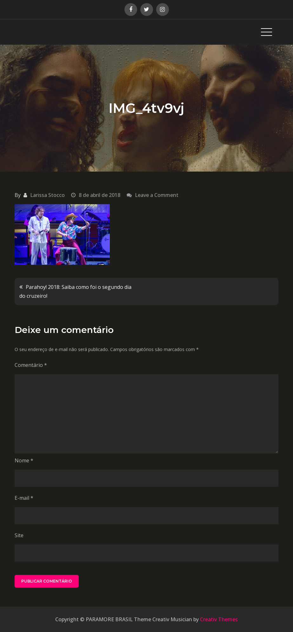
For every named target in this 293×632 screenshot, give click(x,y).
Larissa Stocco (47, 195)
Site (19, 535)
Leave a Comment (156, 195)
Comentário (31, 365)
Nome (24, 460)
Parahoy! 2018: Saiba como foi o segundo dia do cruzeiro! (75, 291)
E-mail (24, 497)
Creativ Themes (219, 619)
